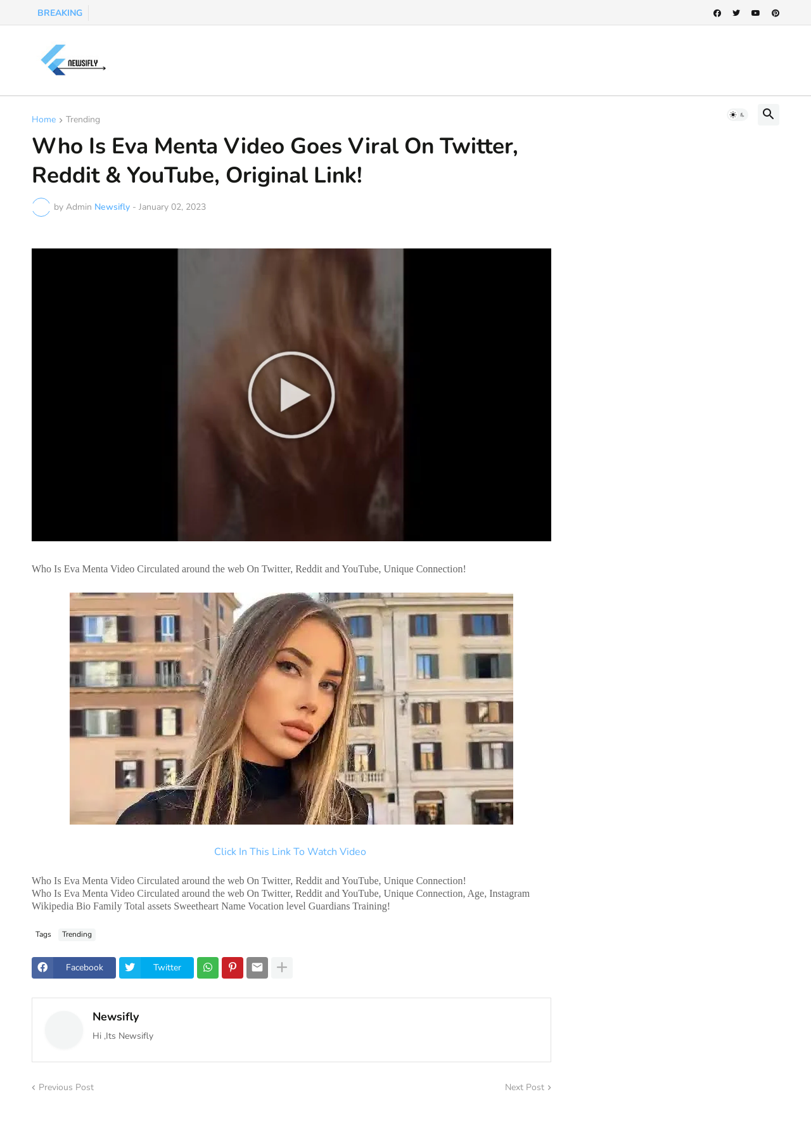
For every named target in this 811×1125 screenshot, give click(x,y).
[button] (737, 114)
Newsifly (116, 1016)
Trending (83, 120)
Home (44, 120)
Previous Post (66, 1087)
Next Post (524, 1087)
